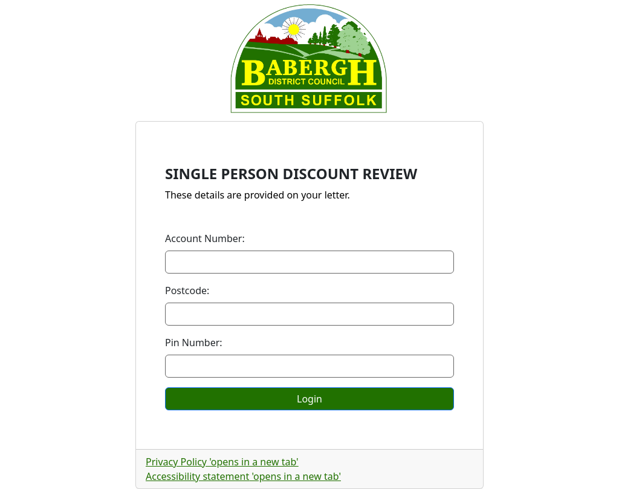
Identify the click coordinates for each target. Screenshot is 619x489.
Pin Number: (193, 342)
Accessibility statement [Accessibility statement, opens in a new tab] (243, 476)
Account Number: (205, 238)
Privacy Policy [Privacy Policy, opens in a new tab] (222, 461)
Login (309, 398)
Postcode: (187, 290)
